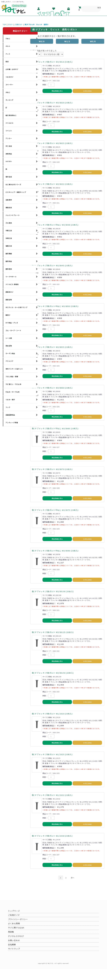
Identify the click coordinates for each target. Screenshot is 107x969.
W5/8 (93, 41)
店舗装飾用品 (10, 415)
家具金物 (9, 346)
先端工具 (9, 238)
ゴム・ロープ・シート (13, 330)
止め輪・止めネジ (12, 69)
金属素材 (9, 200)
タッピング (9, 100)
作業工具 (9, 230)
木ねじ (8, 92)
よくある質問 (14, 923)
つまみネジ (9, 77)
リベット (9, 131)
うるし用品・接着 (12, 376)
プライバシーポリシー (18, 919)
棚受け (8, 315)
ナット (8, 54)
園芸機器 (9, 254)
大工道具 (9, 223)
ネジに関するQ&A (16, 927)
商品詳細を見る (57, 91)
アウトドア (9, 361)
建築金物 (9, 300)
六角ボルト (19, 24)
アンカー (9, 138)
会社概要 (12, 944)
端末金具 (9, 177)
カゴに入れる (87, 91)
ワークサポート (11, 277)
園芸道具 (9, 269)
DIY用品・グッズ (12, 323)
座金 (7, 61)
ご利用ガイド (14, 915)
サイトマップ (14, 948)
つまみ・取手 (10, 399)
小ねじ (8, 38)
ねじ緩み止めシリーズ (13, 184)
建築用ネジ (9, 292)
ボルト (10, 24)
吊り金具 (9, 146)
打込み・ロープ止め (13, 392)
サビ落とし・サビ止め (13, 384)
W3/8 (41, 41)
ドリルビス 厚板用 (12, 284)
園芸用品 (9, 261)
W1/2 (67, 41)
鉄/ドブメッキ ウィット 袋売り (36, 24)
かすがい (9, 161)
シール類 (9, 338)
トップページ (14, 911)
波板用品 (9, 154)
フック (8, 407)
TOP (4, 24)
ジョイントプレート (13, 215)
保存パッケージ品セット (14, 369)
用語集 (11, 931)
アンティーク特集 (12, 423)
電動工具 (9, 246)
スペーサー (9, 85)
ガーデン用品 (10, 353)
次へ (72, 878)
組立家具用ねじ (11, 115)
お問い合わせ (14, 940)
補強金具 (9, 207)
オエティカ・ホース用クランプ (16, 307)
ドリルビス (9, 123)
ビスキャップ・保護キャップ (16, 192)
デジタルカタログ (16, 936)
